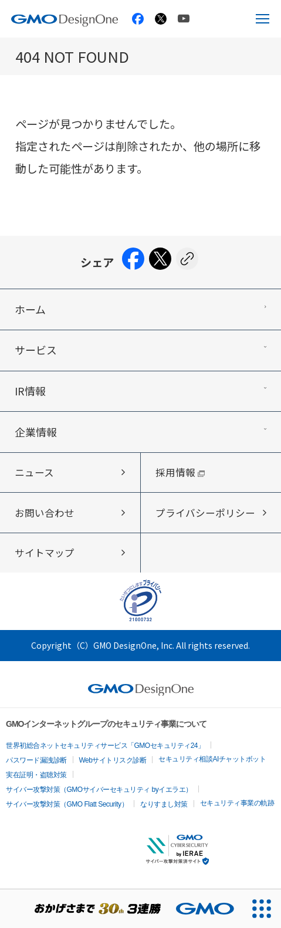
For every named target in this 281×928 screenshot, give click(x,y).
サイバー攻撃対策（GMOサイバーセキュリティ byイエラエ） (99, 789)
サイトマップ (45, 553)
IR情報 (30, 390)
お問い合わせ (45, 513)
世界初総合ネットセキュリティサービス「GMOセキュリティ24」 (105, 745)
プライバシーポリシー (205, 513)
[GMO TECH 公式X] (161, 18)
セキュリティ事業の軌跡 (237, 803)
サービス (36, 349)
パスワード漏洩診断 (36, 760)
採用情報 (180, 472)
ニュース (34, 472)
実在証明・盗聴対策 (36, 775)
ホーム (30, 309)
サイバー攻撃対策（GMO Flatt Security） (67, 804)
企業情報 (36, 431)
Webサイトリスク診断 (113, 760)
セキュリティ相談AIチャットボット (212, 759)
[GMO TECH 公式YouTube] (183, 18)
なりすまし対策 (164, 804)
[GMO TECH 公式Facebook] (138, 18)
